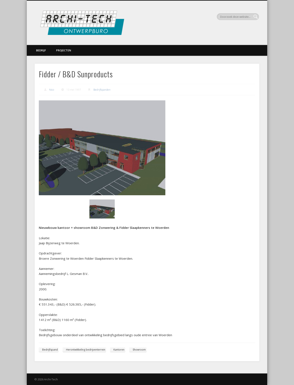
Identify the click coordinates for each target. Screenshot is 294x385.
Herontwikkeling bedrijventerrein (85, 349)
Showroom (139, 349)
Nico (51, 89)
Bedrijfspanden (102, 89)
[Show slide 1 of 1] (102, 208)
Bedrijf (41, 50)
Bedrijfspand (50, 349)
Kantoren (118, 349)
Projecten (63, 50)
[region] (102, 162)
